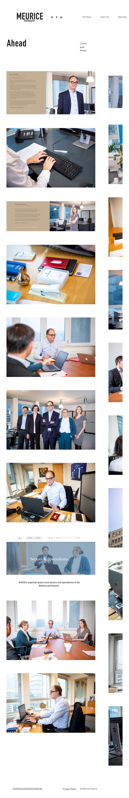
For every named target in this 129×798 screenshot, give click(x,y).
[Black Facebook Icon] (56, 17)
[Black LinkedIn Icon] (61, 17)
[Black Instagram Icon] (52, 17)
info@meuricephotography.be (27, 788)
